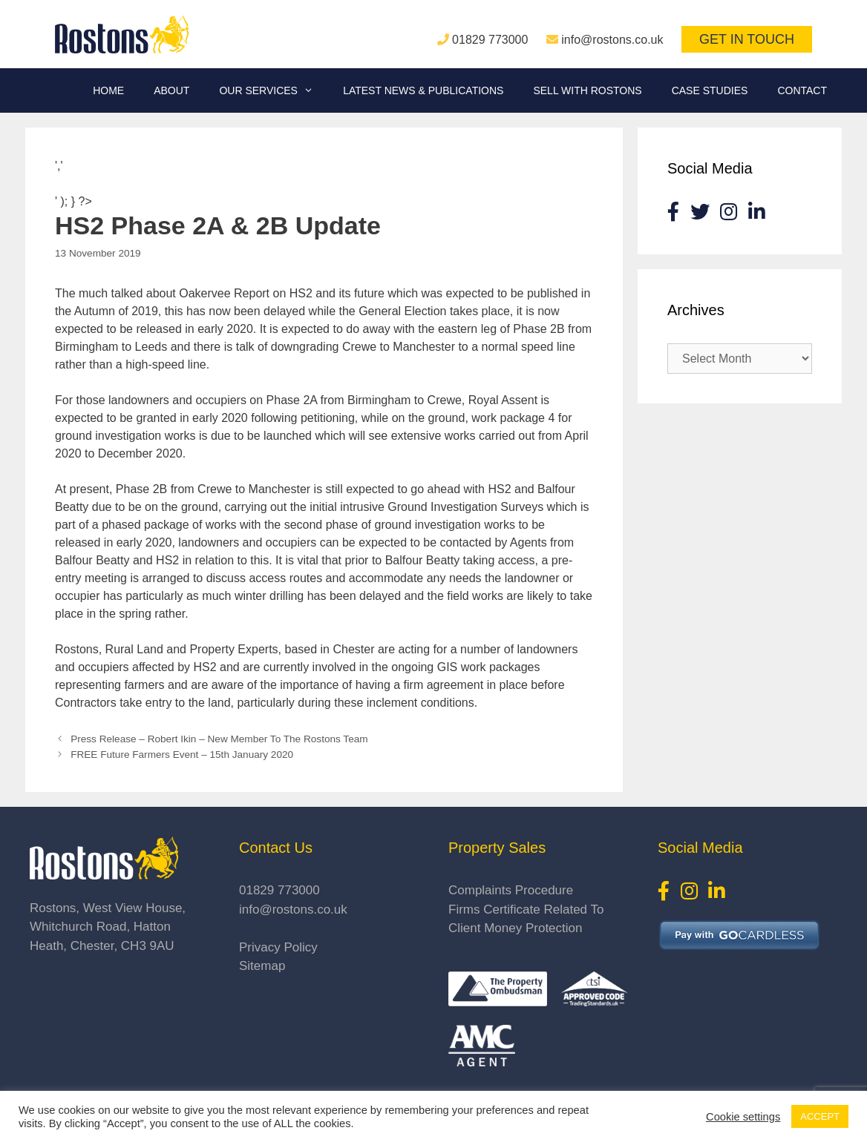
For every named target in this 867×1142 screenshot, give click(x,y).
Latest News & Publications (423, 90)
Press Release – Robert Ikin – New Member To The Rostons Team (219, 739)
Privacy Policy (278, 947)
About (171, 90)
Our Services (273, 90)
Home (108, 90)
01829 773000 (490, 39)
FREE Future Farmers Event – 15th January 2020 (182, 754)
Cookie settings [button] (743, 1117)
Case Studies (710, 90)
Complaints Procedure (510, 890)
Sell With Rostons (587, 90)
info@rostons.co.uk (612, 39)
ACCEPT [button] (820, 1116)
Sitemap (262, 966)
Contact (802, 90)
